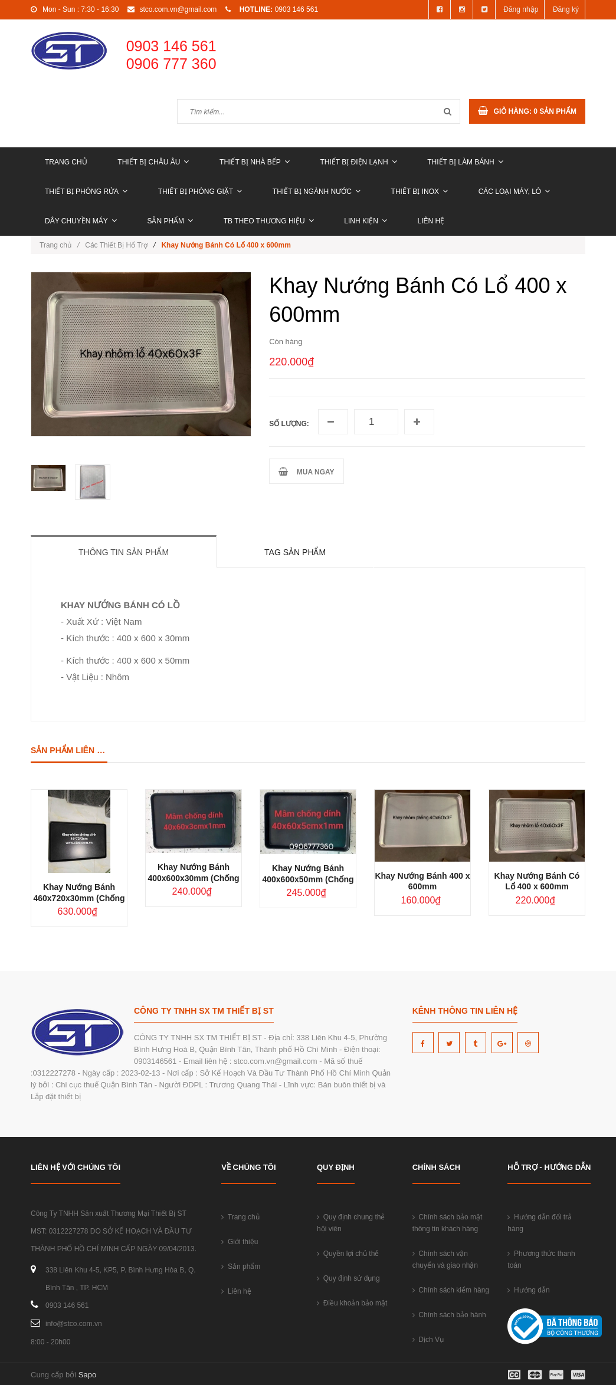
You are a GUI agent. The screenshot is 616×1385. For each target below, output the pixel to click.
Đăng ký (566, 9)
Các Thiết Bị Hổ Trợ (116, 245)
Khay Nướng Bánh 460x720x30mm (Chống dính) (78, 898)
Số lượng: (289, 424)
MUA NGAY (306, 471)
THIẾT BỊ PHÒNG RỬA (86, 191)
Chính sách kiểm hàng (450, 1290)
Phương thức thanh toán (541, 1259)
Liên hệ (431, 221)
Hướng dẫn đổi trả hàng (539, 1223)
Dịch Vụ (428, 1339)
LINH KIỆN (365, 221)
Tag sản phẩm (295, 552)
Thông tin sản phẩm (123, 552)
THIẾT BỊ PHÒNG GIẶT (200, 191)
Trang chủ (66, 162)
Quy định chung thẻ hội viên (351, 1223)
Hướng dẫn (528, 1290)
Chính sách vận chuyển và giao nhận (445, 1259)
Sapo (87, 1374)
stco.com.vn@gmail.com (178, 9)
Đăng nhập (520, 9)
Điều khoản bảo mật (352, 1303)
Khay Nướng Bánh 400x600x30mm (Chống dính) (193, 878)
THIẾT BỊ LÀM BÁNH (465, 162)
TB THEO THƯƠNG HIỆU (269, 221)
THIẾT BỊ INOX (419, 191)
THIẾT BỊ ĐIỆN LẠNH (358, 162)
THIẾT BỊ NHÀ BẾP (254, 162)
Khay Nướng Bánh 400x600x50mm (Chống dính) (307, 879)
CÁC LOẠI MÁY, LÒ (514, 191)
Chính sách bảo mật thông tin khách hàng (447, 1223)
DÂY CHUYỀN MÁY (81, 221)
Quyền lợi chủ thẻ (348, 1253)
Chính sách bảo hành (449, 1315)
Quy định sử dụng (348, 1278)
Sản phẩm (170, 221)
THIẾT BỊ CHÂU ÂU (153, 162)
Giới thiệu (239, 1242)
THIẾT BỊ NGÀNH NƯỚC (317, 191)
